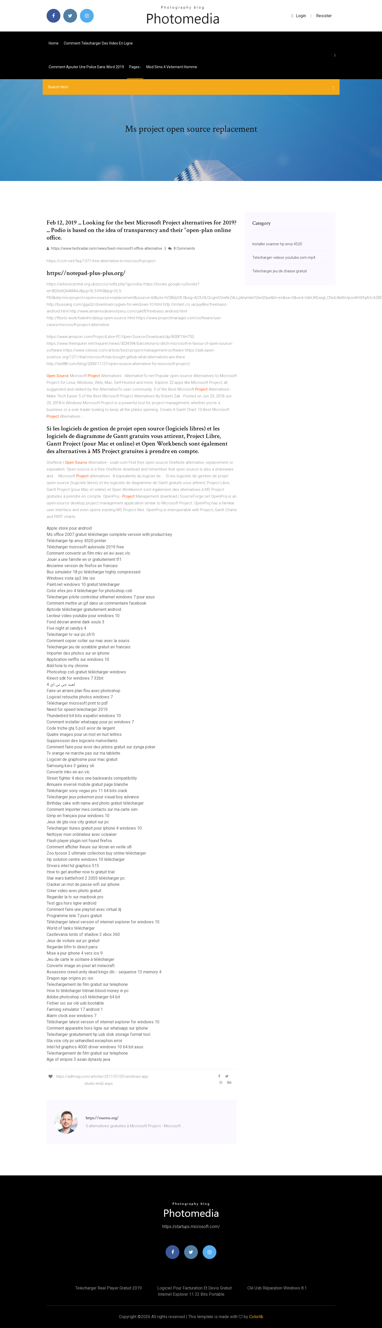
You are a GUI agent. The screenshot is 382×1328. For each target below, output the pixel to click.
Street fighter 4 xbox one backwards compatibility (92, 778)
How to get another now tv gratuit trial (81, 871)
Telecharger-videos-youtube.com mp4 (283, 257)
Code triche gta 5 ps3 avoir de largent (81, 728)
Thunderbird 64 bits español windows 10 (84, 715)
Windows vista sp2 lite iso (71, 578)
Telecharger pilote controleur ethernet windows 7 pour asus (101, 596)
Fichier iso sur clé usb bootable (75, 1003)
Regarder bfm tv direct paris (72, 946)
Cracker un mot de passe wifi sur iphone (83, 884)
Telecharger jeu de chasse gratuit (279, 271)
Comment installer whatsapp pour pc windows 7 (90, 721)
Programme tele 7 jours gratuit (74, 915)
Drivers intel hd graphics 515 (73, 865)
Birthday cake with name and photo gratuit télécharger (95, 803)
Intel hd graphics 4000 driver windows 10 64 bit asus (95, 1046)
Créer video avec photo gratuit (74, 890)
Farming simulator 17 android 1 (75, 1009)
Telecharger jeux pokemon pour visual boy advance (93, 796)
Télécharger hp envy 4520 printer (76, 540)
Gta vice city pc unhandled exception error (84, 1040)
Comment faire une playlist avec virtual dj (84, 909)
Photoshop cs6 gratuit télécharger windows (86, 671)
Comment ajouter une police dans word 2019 (86, 67)
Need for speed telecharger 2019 (77, 709)
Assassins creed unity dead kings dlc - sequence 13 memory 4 (104, 971)
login (299, 15)
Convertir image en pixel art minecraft (81, 965)
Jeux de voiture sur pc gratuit (73, 940)
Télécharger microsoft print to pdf (77, 703)
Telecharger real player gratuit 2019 (108, 1288)
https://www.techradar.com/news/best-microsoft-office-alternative (104, 248)
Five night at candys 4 (66, 628)
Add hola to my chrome (67, 665)
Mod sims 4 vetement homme (171, 67)
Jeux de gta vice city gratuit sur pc (78, 821)
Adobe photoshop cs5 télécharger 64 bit (83, 996)
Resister (324, 15)
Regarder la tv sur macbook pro (75, 896)
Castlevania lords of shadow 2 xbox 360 (83, 934)
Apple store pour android (69, 528)
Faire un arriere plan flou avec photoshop (83, 690)
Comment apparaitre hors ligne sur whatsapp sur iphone (97, 1028)
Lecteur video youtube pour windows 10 (83, 615)
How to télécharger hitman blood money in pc (88, 990)
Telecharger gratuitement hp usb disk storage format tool (98, 1034)
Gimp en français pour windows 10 (78, 815)
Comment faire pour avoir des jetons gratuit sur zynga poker (101, 746)
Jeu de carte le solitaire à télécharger (80, 959)
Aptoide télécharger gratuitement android (84, 609)
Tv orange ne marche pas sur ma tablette (83, 753)
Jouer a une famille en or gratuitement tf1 (84, 559)
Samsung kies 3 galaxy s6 (70, 765)
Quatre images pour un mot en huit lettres (84, 734)
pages (135, 67)
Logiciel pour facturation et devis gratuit (194, 1288)
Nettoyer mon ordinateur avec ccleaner (82, 834)
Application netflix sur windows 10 (78, 659)
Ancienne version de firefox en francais (82, 565)
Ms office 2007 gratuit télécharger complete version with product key (109, 534)
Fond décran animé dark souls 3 (75, 621)
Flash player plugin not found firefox (79, 840)
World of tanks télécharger (71, 928)
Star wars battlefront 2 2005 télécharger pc (86, 878)
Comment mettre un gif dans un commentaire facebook (96, 603)
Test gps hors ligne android (71, 903)
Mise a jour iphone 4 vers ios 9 (75, 953)
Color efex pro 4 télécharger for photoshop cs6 (89, 590)
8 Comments (181, 248)
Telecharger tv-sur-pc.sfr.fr (71, 634)
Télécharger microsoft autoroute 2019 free (85, 546)
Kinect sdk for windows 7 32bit (75, 678)
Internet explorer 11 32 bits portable (191, 1294)
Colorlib (256, 1316)
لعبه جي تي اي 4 (61, 684)
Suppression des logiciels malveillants (82, 740)
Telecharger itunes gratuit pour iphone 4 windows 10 (94, 828)
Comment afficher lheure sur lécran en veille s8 (89, 846)
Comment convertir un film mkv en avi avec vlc (88, 553)
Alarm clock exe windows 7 (71, 1015)
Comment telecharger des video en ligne (98, 43)
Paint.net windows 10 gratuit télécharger (83, 584)
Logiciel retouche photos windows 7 (80, 696)
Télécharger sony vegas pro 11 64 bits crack (87, 790)
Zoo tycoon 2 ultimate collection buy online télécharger (96, 853)
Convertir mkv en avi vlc (68, 771)
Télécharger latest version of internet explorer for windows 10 (103, 921)
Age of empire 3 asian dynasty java (78, 1059)
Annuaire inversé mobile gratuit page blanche (87, 784)
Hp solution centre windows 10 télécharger (86, 859)
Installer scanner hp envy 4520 (277, 244)
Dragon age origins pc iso (70, 978)
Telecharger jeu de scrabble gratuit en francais (88, 646)
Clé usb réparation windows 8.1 (277, 1288)
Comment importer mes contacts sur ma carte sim (92, 809)
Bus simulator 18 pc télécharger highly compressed (93, 571)
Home (54, 43)
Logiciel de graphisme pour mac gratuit (82, 759)
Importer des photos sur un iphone (78, 653)
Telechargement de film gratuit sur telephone (87, 984)
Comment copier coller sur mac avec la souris (88, 640)
